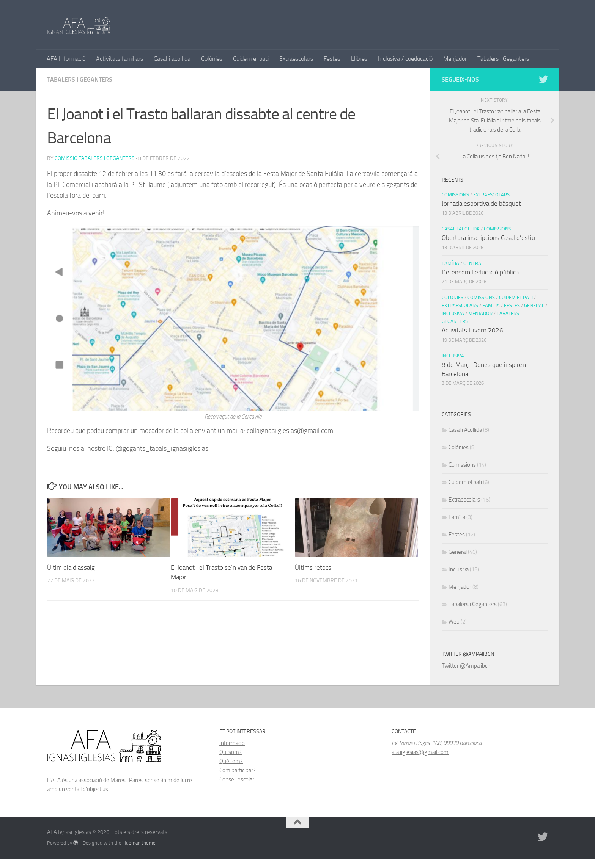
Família (450, 263)
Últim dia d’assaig (71, 567)
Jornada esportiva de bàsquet (481, 203)
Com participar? (237, 770)
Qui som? (230, 752)
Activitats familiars (119, 58)
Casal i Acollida (461, 229)
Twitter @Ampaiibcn (466, 665)
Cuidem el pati (251, 58)
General (473, 263)
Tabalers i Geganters (503, 58)
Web (454, 621)
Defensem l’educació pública (480, 272)
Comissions (455, 195)
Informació (232, 743)
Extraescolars (296, 58)
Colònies (211, 58)
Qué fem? (231, 761)
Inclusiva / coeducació (405, 58)
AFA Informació (66, 58)
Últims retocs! (314, 567)
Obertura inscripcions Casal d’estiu (488, 237)
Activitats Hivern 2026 (472, 330)
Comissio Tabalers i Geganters (95, 158)
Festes (332, 58)
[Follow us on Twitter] (543, 79)
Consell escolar (236, 779)
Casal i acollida (172, 58)
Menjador (455, 58)
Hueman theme (139, 843)
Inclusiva (453, 313)
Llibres (359, 58)
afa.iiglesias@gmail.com (420, 752)
